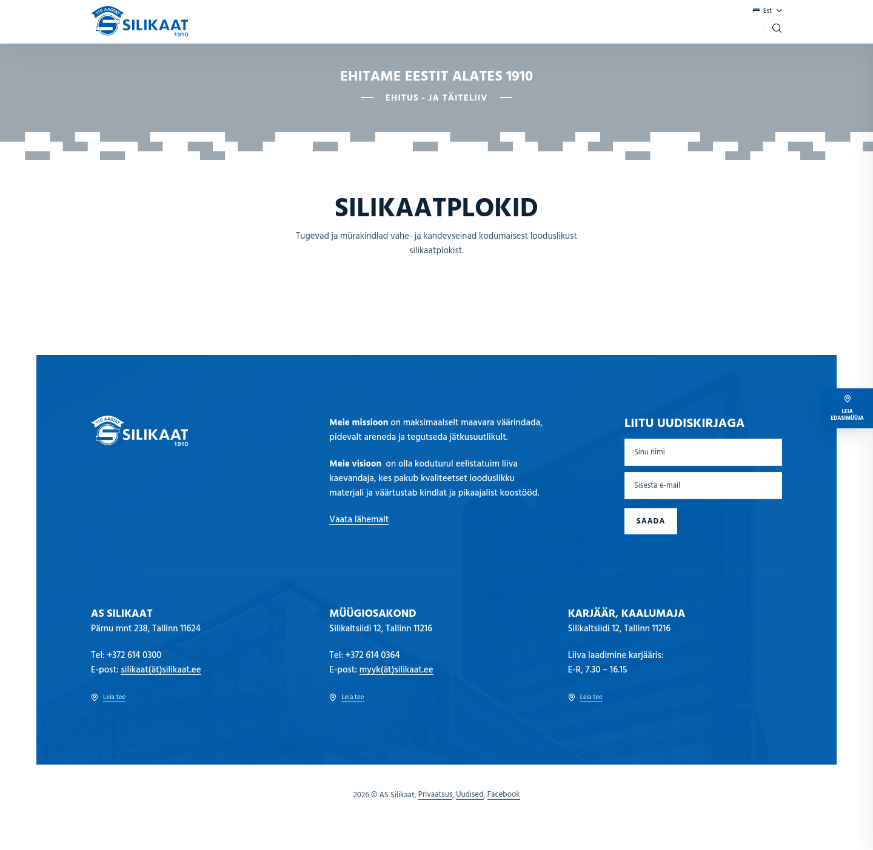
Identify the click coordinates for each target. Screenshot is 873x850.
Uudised (469, 795)
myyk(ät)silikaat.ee (396, 670)
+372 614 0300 (134, 655)
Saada (651, 521)
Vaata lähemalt (359, 520)
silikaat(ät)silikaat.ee (161, 670)
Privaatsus (435, 795)
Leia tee (108, 697)
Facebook (503, 795)
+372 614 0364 (373, 655)
